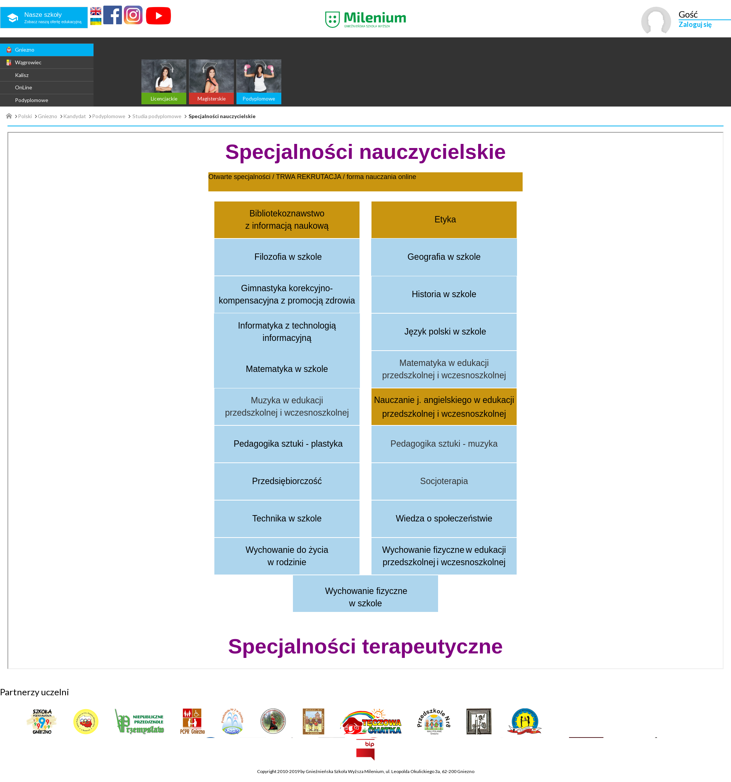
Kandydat (74, 116)
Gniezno (19, 49)
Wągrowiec (23, 62)
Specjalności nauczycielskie (222, 116)
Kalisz (21, 75)
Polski (25, 116)
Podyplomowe (31, 100)
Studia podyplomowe (156, 116)
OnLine (23, 87)
